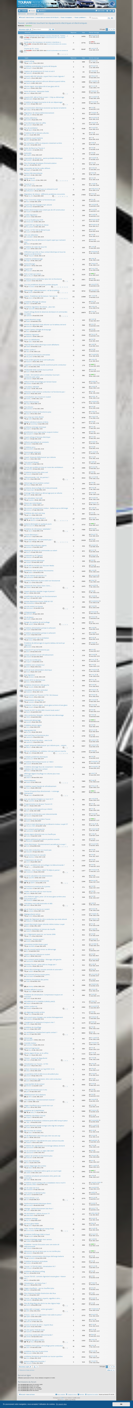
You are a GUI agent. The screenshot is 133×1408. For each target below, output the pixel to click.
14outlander (94, 401)
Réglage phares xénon (32, 914)
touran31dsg (34, 423)
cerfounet (93, 989)
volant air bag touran (31, 1048)
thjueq (92, 229)
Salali (92, 591)
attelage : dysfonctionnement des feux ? (38, 1208)
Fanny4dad (29, 888)
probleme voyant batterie (33, 138)
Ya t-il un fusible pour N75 (33, 220)
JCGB (27, 479)
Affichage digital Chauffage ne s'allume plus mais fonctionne (42, 775)
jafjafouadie (29, 99)
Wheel (27, 243)
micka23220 (29, 1189)
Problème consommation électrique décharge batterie (44, 1256)
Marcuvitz (93, 880)
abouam (28, 1065)
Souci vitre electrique (31, 1161)
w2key (27, 1070)
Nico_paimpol (29, 226)
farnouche (93, 1234)
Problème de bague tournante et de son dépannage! (43, 102)
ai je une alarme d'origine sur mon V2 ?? (38, 799)
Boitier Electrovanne (31, 402)
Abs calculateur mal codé (33, 498)
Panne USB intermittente (33, 173)
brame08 (28, 722)
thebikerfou (29, 1019)
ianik (27, 593)
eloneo (28, 956)
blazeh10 (93, 908)
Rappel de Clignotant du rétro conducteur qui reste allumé (45, 919)
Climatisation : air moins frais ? (35, 1283)
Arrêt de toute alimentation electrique (38, 670)
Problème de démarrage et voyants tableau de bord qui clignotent (44, 644)
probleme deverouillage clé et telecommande (40, 488)
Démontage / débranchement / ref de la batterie (41, 290)
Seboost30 (29, 851)
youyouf (28, 231)
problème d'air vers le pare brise (36, 1351)
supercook (93, 48)
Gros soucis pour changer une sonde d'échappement (43, 1017)
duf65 (27, 1310)
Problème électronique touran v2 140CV (38, 762)
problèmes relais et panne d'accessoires (38, 571)
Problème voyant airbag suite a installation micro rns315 (44, 1183)
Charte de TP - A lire (31, 49)
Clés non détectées (31, 235)
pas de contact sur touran (33, 606)
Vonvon (93, 311)
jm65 (27, 140)
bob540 (28, 1305)
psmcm (30, 298)
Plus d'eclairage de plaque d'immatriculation (40, 163)
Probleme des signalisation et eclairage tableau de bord (44, 1146)
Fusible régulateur (30, 215)
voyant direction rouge (32, 319)
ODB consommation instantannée (36, 881)
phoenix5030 (29, 449)
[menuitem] (100, 10)
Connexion (31, 13)
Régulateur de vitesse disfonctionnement (39, 113)
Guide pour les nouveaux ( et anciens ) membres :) (42, 42)
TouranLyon (94, 1110)
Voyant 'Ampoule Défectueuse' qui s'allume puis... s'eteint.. (45, 745)
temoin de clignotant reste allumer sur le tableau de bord (45, 324)
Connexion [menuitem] (111, 11)
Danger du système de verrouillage (37, 622)
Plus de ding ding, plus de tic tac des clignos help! (42, 1303)
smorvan (93, 1135)
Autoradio (28, 153)
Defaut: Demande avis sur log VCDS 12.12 (39, 1069)
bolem (92, 162)
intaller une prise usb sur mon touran (38, 891)
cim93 (29, 418)
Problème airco (29, 447)
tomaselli (28, 656)
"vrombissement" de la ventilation (36, 638)
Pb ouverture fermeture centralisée (37, 355)
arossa (28, 1107)
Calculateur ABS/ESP (31, 387)
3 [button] (111, 29)
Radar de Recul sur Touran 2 (34, 148)
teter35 (28, 393)
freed (27, 1273)
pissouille (28, 646)
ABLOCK (33, 520)
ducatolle (93, 214)
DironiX (30, 292)
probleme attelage (31, 1219)
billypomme (29, 505)
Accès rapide (20, 11)
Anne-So (93, 86)
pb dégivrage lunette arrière (34, 1012)
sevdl (27, 1029)
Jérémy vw (94, 786)
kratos (30, 1132)
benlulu (30, 639)
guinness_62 (29, 758)
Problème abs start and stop (34, 513)
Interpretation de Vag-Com (34, 700)
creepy (28, 403)
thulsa (27, 1024)
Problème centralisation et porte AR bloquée (40, 66)
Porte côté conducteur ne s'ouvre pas (37, 850)
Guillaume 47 (29, 921)
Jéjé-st (30, 530)
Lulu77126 (93, 477)
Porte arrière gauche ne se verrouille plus (39, 360)
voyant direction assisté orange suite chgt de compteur (44, 1126)
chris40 (30, 916)
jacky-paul (28, 1353)
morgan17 (93, 416)
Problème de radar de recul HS (35, 247)
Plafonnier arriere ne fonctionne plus (37, 412)
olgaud (30, 130)
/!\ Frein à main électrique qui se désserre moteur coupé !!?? (46, 824)
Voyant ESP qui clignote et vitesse (36, 225)
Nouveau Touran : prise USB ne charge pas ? (40, 964)
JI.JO (29, 936)
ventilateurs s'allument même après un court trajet (42, 1171)
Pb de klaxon (29, 617)
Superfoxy (28, 1331)
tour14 (27, 861)
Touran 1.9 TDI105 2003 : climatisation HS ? (40, 1266)
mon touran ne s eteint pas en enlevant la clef (41, 189)
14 (64, 287)
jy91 (27, 1280)
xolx (27, 1199)
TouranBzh (29, 150)
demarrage (28, 1038)
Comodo (33, 180)
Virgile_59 (28, 114)
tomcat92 (93, 1228)
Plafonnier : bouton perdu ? (34, 939)
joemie (28, 666)
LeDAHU (28, 587)
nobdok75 (28, 1142)
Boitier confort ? (30, 350)
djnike (27, 1290)
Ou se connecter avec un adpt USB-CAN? (39, 1151)
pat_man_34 (29, 275)
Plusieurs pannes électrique (34, 560)
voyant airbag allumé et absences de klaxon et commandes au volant (45, 313)
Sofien (30, 341)
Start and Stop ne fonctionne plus (36, 735)
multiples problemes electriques (36, 757)
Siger (27, 165)
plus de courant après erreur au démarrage (40, 949)
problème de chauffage (32, 1027)
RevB (29, 541)
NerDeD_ (28, 398)
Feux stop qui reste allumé (34, 417)
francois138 (29, 841)
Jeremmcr (28, 510)
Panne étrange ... (30, 264)
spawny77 (93, 1208)
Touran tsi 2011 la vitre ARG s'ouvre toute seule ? (42, 710)
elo (27, 366)
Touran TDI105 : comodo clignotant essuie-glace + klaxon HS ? (45, 1277)
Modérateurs (28, 25)
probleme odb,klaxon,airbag (34, 1271)
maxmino (93, 642)
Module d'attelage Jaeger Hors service (38, 1239)
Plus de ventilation (31, 128)
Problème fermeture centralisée (36, 1261)
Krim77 (93, 550)
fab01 (92, 273)
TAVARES (28, 464)
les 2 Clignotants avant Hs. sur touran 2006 (40, 934)
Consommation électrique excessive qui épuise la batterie (45, 108)
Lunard (28, 248)
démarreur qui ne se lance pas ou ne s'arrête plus (42, 1251)
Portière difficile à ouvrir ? (33, 990)
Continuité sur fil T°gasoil (33, 555)
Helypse (28, 1003)
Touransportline (95, 1120)
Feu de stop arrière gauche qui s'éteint (38, 809)
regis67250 (29, 469)
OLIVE (28, 1210)
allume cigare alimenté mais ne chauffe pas (40, 834)
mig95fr (93, 462)
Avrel (29, 515)
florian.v (28, 770)
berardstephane (30, 603)
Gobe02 (93, 606)
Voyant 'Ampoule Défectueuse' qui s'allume (40, 457)
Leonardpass (94, 81)
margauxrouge (30, 489)
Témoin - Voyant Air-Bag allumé (35, 1058)
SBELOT (28, 747)
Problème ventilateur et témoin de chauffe (39, 929)
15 (67, 287)
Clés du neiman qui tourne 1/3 (35, 576)
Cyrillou (28, 836)
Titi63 (92, 1027)
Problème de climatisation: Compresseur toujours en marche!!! (43, 996)
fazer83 (93, 684)
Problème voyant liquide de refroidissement (40, 786)
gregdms (28, 428)
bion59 (92, 1083)
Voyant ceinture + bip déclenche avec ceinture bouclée (44, 1141)
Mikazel (28, 484)
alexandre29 (94, 1006)
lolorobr (93, 193)
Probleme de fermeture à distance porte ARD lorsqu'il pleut (46, 1121)
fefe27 (27, 303)
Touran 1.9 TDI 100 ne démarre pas (37, 230)
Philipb (92, 565)
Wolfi (92, 735)
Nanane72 (29, 361)
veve (92, 391)
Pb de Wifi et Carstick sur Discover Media (39, 565)
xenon (27, 459)
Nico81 (93, 637)
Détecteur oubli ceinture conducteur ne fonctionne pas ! (44, 392)
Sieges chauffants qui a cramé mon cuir (38, 1105)
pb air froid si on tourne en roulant (37, 909)
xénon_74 (33, 1112)
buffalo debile (29, 1215)
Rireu (32, 1341)
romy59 (28, 629)
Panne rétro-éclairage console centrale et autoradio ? (43, 969)
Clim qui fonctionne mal (33, 1320)
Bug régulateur (29, 675)
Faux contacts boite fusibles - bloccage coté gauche (42, 959)
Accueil (24, 11)
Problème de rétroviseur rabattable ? (37, 529)
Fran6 (29, 567)
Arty (63, 1399)
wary (27, 134)
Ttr (91, 137)
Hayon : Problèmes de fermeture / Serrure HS (40, 296)
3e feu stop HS (29, 178)
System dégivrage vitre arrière (35, 1166)
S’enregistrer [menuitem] (114, 11)
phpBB (61, 1397)
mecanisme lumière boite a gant (36, 944)
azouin (28, 93)
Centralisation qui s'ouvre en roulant (37, 397)
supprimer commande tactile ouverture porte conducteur (45, 365)
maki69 (28, 346)
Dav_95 (30, 196)
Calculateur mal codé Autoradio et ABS (38, 903)
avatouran (28, 378)
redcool (93, 1063)
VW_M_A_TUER (30, 826)
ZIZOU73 (93, 616)
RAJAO (93, 1022)
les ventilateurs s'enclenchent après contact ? (40, 1032)
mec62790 (31, 801)
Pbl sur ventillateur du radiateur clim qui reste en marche (45, 751)
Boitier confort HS (30, 1006)
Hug (27, 1295)
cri (26, 1101)
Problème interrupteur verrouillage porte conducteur (43, 1346)
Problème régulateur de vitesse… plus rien (39, 307)
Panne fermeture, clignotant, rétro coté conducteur (43, 1079)
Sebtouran (29, 557)
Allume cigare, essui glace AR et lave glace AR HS (41, 86)
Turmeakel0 (94, 354)
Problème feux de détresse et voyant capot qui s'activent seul (45, 241)
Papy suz (93, 334)
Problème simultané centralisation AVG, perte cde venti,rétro (42, 1177)
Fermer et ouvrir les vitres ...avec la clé (38, 740)
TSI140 (93, 1057)
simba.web (29, 1157)
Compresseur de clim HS (33, 860)
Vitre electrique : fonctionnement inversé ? (39, 1100)
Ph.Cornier (31, 286)
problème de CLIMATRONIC (34, 1110)
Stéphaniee (94, 91)
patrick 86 (28, 1321)
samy (27, 331)
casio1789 (31, 877)
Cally (27, 351)
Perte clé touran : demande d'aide (36, 91)
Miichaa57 (28, 68)
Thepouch (31, 255)
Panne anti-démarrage (32, 720)
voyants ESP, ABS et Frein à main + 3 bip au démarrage (44, 97)
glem (92, 1032)
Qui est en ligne (24, 1375)
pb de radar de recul (31, 1188)
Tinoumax (93, 61)
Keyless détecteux (30, 118)
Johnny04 (28, 1363)
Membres (42, 11)
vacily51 (28, 78)
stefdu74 (28, 777)
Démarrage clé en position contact (36, 483)
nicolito (93, 964)
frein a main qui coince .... (33, 274)
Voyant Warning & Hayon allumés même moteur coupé (44, 924)
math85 (28, 1172)
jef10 (29, 44)
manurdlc (30, 687)
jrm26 (92, 107)
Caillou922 (29, 73)
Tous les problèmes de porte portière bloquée (41, 285)
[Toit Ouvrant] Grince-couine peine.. (37, 974)
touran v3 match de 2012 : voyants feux (38, 1325)
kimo (27, 1137)
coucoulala (29, 966)
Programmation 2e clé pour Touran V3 (38, 804)
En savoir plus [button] (61, 1404)
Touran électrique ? (31, 535)
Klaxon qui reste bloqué (33, 503)
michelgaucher (95, 1308)
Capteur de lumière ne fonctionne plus (38, 1156)
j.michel (93, 570)
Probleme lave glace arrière (34, 1340)
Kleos (27, 201)
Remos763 (94, 101)
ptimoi (27, 651)
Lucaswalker (29, 236)
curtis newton (29, 976)
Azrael (27, 454)
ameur (27, 413)
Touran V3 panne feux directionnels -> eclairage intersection (41, 792)
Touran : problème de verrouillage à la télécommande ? (44, 865)
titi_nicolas (93, 451)
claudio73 (28, 931)
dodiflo (28, 145)
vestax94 (28, 280)
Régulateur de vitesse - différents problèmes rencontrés (44, 194)
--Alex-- (28, 1122)
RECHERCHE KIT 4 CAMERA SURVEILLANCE (39, 1001)
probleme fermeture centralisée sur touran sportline (43, 1356)
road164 (30, 971)
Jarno (27, 727)
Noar (92, 924)
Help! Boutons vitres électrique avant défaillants (41, 345)
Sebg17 (93, 580)
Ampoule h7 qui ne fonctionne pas (36, 650)
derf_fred (28, 732)
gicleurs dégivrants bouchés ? (35, 1361)
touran (30, 795)
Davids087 (29, 160)
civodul (28, 1127)
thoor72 (28, 552)
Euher (27, 438)
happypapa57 (29, 1040)
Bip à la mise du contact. (33, 1131)
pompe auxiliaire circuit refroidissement (38, 655)
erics (92, 1303)
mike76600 (31, 946)
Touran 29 (28, 270)
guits (27, 1091)
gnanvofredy (94, 35)
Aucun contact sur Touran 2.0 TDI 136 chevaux (41, 695)
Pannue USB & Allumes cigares (35, 545)
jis (91, 622)
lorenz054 (29, 50)
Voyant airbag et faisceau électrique (37, 437)
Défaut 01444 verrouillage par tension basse (40, 382)
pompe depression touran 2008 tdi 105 (38, 601)
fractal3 (28, 782)
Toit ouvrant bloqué (31, 462)
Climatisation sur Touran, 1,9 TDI (36, 1064)
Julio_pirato (29, 356)
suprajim (28, 388)
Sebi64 (28, 321)
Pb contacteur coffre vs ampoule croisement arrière (43, 143)
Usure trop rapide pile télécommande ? (38, 1335)
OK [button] (121, 1404)
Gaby (27, 37)
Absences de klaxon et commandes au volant (40, 550)
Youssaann (94, 112)
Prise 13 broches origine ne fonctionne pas (39, 200)
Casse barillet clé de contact (34, 1084)
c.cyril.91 (93, 295)
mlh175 (93, 1105)
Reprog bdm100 (30, 730)
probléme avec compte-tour (34, 665)
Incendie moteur (30, 1043)
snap (27, 1034)
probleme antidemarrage (33, 259)
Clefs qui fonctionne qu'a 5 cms (35, 1090)
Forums (33, 11)
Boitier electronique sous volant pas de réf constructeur (44, 210)
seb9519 (28, 1194)
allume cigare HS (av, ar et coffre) (36, 1053)
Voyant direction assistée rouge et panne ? (39, 591)
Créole (28, 1060)
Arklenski (30, 697)
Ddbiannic (93, 76)
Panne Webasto (30, 780)
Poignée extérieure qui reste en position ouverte (41, 839)
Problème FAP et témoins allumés (36, 133)
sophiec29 (28, 315)
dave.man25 (29, 1205)
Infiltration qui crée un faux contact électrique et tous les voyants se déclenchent (45, 253)
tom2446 (28, 119)
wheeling (30, 986)
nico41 (28, 893)
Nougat (93, 780)
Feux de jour (28, 407)
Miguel (92, 969)
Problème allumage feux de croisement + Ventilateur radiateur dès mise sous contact (43, 768)
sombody (30, 911)
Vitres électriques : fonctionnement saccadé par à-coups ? (45, 844)
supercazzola (29, 577)
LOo (29, 1055)
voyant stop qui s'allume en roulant (37, 954)
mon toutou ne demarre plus (34, 1193)
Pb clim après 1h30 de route (34, 1330)
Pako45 (28, 83)
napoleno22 (29, 737)
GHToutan (28, 1268)
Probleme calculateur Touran (34, 1115)
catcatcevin (29, 1253)
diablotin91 (29, 336)
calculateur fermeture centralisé (36, 690)
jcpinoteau (28, 547)
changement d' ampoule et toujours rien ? (39, 1022)
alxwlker (93, 167)
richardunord (94, 669)
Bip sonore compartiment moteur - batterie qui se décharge (46, 508)
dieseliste (28, 383)
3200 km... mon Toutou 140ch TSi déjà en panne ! (42, 870)
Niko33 (28, 712)
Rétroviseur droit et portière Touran (37, 819)
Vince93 (28, 211)
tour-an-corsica (30, 1230)
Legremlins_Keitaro (31, 1184)
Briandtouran (94, 224)
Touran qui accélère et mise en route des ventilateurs (43, 467)
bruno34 (30, 1236)
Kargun (93, 487)
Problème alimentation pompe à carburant (40, 628)
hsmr (27, 805)
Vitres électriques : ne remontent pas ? (38, 540)
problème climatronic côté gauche (36, 685)
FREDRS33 (94, 984)
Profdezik (28, 1248)
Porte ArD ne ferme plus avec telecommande (40, 814)
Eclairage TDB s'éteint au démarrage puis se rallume (43, 493)
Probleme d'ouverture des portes (36, 979)
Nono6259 (93, 585)
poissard (30, 707)
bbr (27, 951)
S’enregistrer (40, 13)
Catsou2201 (94, 290)
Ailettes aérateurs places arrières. (36, 422)
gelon (27, 926)
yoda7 (27, 1347)
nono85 (30, 63)
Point (29, 1014)
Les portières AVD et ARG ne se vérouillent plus (41, 1074)
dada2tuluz (31, 857)
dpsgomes (93, 939)
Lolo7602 (28, 185)
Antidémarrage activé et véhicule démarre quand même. (44, 81)
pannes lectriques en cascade (35, 855)
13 (62, 287)
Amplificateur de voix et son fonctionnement (40, 596)
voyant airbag (29, 61)
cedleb (28, 1179)
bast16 (28, 821)
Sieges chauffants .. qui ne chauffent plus (39, 1288)
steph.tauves (29, 608)
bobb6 (27, 905)
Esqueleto (31, 500)
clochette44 (31, 1258)
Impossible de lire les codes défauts (37, 168)
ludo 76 (28, 1220)
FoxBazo (28, 109)
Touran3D (93, 127)
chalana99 (93, 1099)
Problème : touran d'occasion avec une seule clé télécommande (41, 1245)
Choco (28, 788)
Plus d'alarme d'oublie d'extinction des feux (40, 1293)
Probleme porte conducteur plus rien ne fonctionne (43, 279)
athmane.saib (29, 221)
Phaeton (93, 1283)
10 (62, 196)
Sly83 (92, 147)
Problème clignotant (31, 335)
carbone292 (94, 284)
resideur (93, 306)
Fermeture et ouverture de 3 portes (37, 886)
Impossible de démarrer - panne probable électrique (43, 158)
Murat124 (93, 467)
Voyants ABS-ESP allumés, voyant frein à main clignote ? (44, 76)
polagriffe (28, 155)
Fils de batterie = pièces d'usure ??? (37, 1213)
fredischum (29, 692)
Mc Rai (93, 1052)
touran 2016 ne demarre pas (34, 680)
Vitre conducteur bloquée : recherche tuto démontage (44, 715)
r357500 (28, 1336)
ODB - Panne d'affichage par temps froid (39, 1229)
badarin (30, 572)
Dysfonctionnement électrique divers (37, 1203)
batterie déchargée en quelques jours (38, 524)
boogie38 (93, 929)
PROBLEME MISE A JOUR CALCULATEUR (38, 370)
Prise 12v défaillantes (32, 340)
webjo (29, 991)
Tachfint (93, 994)
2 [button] (109, 29)
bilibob (30, 1167)
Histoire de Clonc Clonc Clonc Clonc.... (38, 586)
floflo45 (28, 175)
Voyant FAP (28, 269)
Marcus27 (28, 536)
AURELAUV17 (30, 190)
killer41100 (29, 614)
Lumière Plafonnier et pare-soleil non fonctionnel (42, 581)
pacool (28, 1285)
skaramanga (94, 251)
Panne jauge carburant (32, 452)
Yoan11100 (31, 308)
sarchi (27, 1080)
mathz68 (93, 596)
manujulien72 (29, 433)
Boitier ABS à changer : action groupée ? (38, 1309)
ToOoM (28, 104)
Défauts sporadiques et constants (36, 442)
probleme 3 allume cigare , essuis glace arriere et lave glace (45, 705)
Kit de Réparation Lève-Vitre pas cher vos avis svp (42, 1136)
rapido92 (30, 624)
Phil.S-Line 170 (30, 525)
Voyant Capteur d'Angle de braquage (37, 330)
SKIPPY (33, 882)
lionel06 (28, 941)
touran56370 (94, 96)
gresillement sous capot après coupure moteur (41, 432)
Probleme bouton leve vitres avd (36, 472)
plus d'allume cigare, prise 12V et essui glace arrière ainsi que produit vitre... (45, 897)
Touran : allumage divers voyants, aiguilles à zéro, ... (43, 1298)
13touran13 (94, 1155)
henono (28, 88)
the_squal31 (94, 1037)
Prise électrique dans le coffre (35, 123)
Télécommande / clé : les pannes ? (36, 477)
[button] (114, 29)
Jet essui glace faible (31, 1224)
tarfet (29, 753)
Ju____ (30, 867)
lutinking (93, 750)
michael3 (28, 562)
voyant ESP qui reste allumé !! (35, 518)
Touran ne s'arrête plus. (33, 660)
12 (67, 196)
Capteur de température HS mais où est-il (39, 71)
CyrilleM (28, 1241)
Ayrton (28, 371)
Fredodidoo (94, 913)
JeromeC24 (29, 900)
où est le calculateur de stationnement (38, 876)
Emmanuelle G (95, 761)
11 (64, 196)
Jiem (92, 1256)
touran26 (28, 763)
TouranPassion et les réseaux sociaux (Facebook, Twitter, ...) (46, 36)
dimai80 (28, 619)
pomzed (28, 1075)
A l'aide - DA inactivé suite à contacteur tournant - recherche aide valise (42, 376)
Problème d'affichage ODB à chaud (37, 1234)
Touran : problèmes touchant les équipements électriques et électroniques (52, 23)
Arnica (27, 671)
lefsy (29, 1050)
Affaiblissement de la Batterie (35, 1095)
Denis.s (28, 681)
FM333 (28, 717)
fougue (28, 598)
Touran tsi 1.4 (29, 184)
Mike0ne (28, 265)
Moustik (93, 528)
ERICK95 (28, 1085)
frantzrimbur (29, 1045)
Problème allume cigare (32, 725)
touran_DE (94, 659)
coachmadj (29, 206)
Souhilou (28, 1263)
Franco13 (28, 474)
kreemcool (29, 326)
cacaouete (31, 702)
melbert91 (28, 1300)
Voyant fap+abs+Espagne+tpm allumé (38, 205)
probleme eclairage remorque (35, 427)
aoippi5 (28, 170)
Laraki (27, 981)
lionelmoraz (29, 408)
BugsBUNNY (94, 1140)
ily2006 (28, 998)
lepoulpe (93, 1203)
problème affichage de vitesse (35, 302)
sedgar (28, 260)
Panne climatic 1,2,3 (31, 1198)
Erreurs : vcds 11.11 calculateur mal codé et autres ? (43, 1315)
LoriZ (29, 582)
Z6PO (29, 1096)
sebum (92, 1345)
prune (27, 1358)
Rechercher (23, 13)
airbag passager (30, 612)
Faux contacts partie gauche (34, 829)
